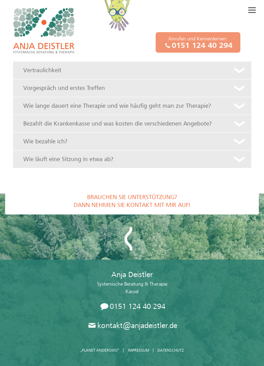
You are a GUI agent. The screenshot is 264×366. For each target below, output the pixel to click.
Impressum (138, 350)
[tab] (132, 70)
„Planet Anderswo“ (99, 350)
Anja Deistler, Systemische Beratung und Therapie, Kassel (44, 30)
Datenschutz (170, 350)
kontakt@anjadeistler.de (137, 325)
